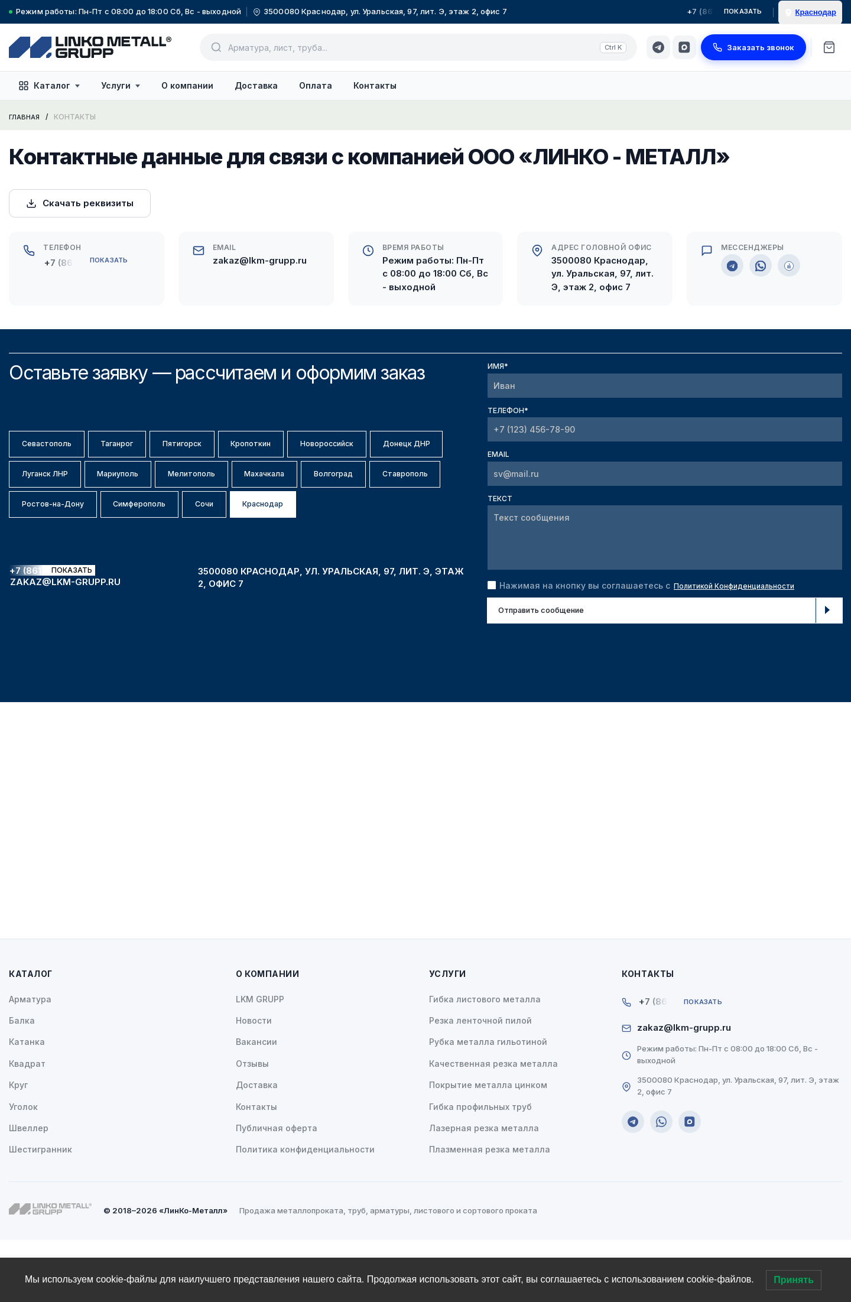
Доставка (256, 85)
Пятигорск (225, 448)
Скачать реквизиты (80, 203)
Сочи (138, 562)
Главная (26, 116)
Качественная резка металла (493, 1126)
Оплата (315, 85)
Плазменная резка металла (489, 1212)
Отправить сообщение (666, 612)
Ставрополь (226, 524)
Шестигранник (40, 1212)
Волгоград (137, 524)
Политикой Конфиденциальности (746, 585)
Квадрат (27, 1126)
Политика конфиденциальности (305, 1212)
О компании (187, 85)
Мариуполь (240, 485)
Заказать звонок (753, 47)
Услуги (120, 85)
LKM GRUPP (260, 1061)
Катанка (27, 1104)
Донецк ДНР (54, 485)
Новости (254, 1083)
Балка (22, 1083)
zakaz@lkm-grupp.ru (260, 260)
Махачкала (51, 524)
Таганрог (143, 448)
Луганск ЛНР (148, 485)
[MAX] (684, 47)
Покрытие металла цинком (488, 1147)
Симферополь (57, 562)
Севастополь (55, 448)
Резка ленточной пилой (480, 1083)
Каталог (49, 85)
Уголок (23, 1169)
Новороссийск (406, 448)
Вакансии (256, 1104)
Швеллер (28, 1191)
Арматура (30, 1061)
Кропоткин (311, 448)
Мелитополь (333, 485)
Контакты (375, 85)
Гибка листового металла (485, 1061)
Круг (18, 1147)
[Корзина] (829, 47)
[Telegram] (658, 47)
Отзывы (252, 1126)
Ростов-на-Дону (328, 524)
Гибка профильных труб (480, 1169)
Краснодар (213, 562)
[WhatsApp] (760, 265)
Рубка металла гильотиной (488, 1104)
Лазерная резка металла (484, 1191)
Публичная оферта (276, 1191)
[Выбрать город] (810, 12)
